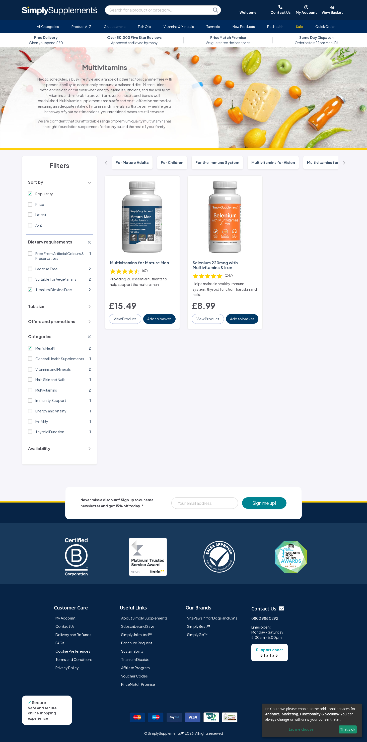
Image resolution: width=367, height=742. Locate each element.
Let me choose (301, 729)
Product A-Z (81, 26)
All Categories (48, 26)
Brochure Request (136, 643)
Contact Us (65, 626)
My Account (65, 618)
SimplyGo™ (197, 634)
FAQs (59, 643)
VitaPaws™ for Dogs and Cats (212, 618)
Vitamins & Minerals (179, 26)
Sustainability (132, 651)
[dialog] (312, 720)
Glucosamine (114, 26)
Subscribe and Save (138, 626)
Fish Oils (144, 26)
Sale (299, 26)
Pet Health (275, 26)
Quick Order (325, 26)
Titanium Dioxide (135, 659)
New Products (244, 26)
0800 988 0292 (264, 618)
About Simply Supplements (144, 618)
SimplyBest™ (198, 626)
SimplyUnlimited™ (136, 634)
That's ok (347, 729)
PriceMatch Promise (138, 684)
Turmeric (213, 26)
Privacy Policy (67, 667)
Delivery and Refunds (73, 634)
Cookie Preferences (72, 651)
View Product (125, 319)
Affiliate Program (135, 667)
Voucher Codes (134, 676)
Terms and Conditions (74, 659)
